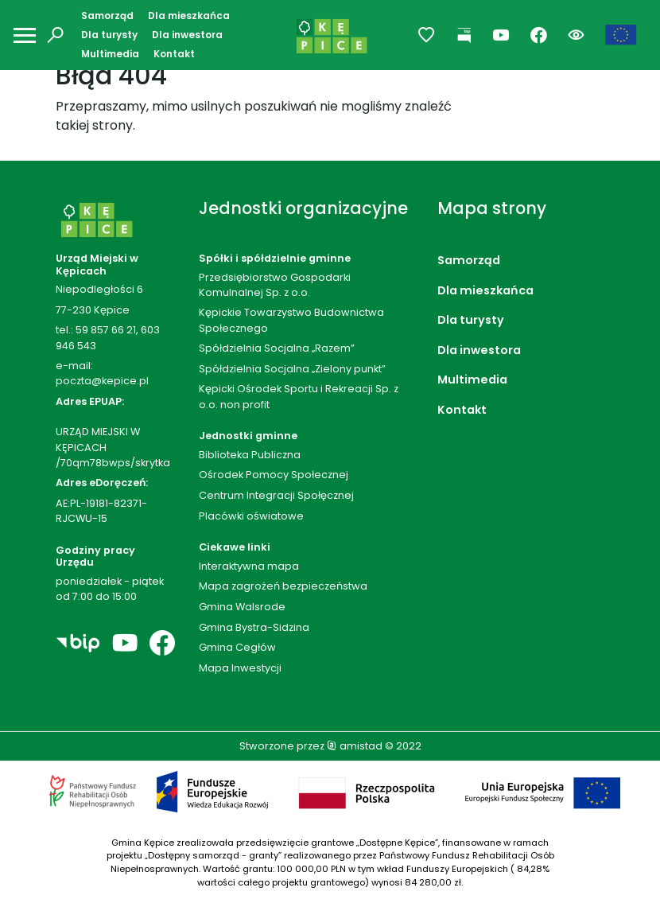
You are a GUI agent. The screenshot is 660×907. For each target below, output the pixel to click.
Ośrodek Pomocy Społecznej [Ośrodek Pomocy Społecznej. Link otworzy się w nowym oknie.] (273, 474)
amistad (354, 746)
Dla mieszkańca (189, 15)
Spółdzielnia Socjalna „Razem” (277, 348)
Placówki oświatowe (251, 516)
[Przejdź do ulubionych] (426, 35)
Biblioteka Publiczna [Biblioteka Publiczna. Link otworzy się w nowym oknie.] (250, 454)
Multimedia (110, 53)
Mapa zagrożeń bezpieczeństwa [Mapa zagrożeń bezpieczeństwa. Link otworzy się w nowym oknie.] (283, 586)
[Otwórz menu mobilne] (25, 35)
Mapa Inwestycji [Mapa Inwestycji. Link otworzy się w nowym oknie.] (240, 668)
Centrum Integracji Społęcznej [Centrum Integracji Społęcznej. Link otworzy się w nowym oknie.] (276, 495)
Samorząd (107, 15)
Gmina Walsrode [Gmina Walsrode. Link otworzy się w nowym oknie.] (242, 606)
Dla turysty (109, 34)
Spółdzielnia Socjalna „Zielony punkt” (292, 369)
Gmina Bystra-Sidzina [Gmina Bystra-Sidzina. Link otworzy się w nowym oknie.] (254, 627)
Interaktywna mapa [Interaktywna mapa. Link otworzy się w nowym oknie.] (249, 566)
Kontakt (174, 53)
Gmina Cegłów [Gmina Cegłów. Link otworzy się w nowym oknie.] (237, 647)
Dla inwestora (187, 34)
